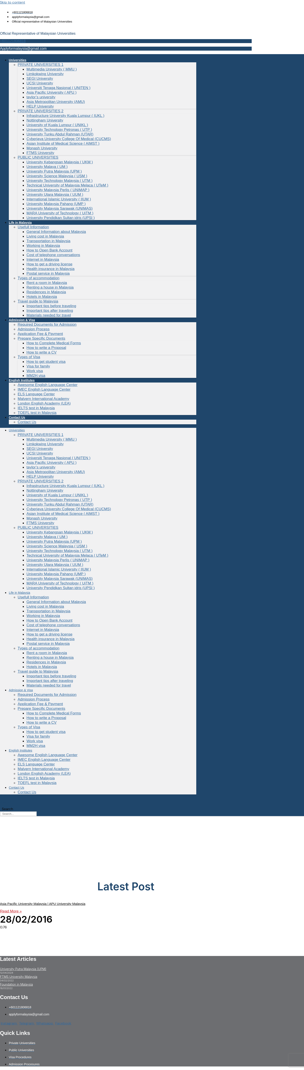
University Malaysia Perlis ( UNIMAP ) (57, 190)
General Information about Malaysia (56, 232)
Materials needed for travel (48, 315)
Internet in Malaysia (42, 259)
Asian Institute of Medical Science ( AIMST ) (62, 143)
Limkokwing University (45, 74)
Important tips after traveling (49, 310)
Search (6, 802)
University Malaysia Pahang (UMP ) (56, 204)
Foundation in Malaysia (16, 984)
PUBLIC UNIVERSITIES (38, 157)
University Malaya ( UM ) (47, 167)
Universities (17, 60)
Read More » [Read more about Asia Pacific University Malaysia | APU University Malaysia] (11, 911)
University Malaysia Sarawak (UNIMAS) (59, 208)
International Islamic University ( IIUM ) (58, 199)
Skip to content (12, 2)
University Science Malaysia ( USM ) (56, 176)
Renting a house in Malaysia (50, 287)
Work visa (34, 371)
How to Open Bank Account (49, 250)
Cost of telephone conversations (53, 255)
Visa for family (38, 366)
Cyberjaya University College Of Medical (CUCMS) (68, 139)
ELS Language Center (36, 394)
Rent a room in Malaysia (46, 283)
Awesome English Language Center (47, 385)
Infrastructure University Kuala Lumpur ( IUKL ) (65, 116)
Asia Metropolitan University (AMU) (55, 102)
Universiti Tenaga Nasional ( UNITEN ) (58, 88)
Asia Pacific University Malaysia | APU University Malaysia (42, 904)
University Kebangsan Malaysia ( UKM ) (59, 162)
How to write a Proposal (46, 348)
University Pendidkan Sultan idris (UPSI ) (60, 218)
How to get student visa (46, 362)
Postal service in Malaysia (48, 273)
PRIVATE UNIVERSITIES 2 (40, 111)
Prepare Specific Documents (41, 338)
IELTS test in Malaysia (36, 408)
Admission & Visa (22, 320)
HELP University (40, 106)
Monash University (41, 148)
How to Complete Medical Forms (53, 343)
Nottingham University (44, 120)
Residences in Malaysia (46, 292)
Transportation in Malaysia (48, 241)
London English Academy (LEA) (44, 403)
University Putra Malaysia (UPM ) (54, 171)
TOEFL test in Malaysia (37, 413)
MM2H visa (35, 375)
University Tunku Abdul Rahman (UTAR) (59, 134)
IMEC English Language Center (44, 389)
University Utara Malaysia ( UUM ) (54, 194)
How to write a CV (41, 352)
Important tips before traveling (51, 306)
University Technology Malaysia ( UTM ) (59, 181)
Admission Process (34, 329)
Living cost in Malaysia (45, 236)
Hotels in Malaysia (41, 297)
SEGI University (39, 78)
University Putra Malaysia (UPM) (23, 969)
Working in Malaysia (43, 246)
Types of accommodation (38, 278)
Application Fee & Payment (40, 334)
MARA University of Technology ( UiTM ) (59, 213)
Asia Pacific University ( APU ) (51, 92)
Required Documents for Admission (47, 324)
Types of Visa (29, 357)
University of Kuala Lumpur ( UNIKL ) (57, 125)
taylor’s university (40, 97)
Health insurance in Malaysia (50, 269)
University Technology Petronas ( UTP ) (59, 130)
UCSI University (39, 83)
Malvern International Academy (43, 399)
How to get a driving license (49, 264)
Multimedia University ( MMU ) (51, 69)
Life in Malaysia (20, 222)
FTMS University (40, 153)
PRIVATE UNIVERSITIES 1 (40, 65)
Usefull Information (33, 227)
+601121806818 (13, 41)
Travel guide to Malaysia (38, 301)
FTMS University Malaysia (18, 977)
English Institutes (22, 380)
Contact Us (17, 417)
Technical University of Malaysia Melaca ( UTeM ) (67, 185)
